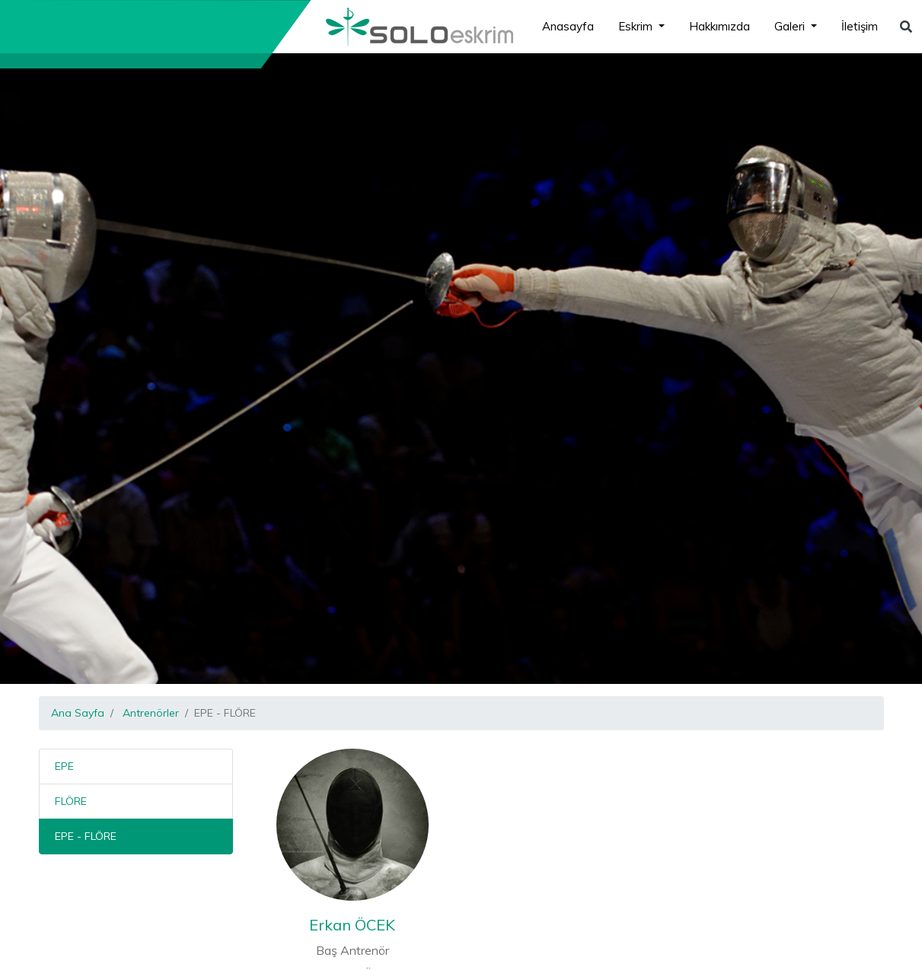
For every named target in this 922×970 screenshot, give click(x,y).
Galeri (791, 26)
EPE (64, 766)
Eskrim (637, 26)
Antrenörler (151, 713)
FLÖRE (71, 801)
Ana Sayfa (77, 713)
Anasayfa (568, 26)
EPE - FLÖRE (85, 836)
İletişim (859, 26)
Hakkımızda (719, 26)
